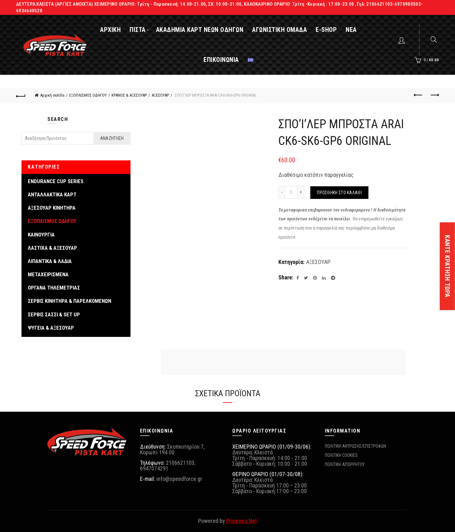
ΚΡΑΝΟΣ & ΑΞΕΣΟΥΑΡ (129, 95)
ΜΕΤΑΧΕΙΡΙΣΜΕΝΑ (48, 274)
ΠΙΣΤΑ (138, 29)
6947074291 (154, 468)
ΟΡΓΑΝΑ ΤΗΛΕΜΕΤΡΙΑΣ (54, 287)
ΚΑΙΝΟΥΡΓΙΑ (41, 234)
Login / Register (402, 40)
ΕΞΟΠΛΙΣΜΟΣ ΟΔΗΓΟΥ (88, 95)
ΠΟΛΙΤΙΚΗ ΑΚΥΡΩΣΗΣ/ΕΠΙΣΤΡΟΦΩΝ (355, 446)
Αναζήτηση (112, 138)
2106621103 (180, 462)
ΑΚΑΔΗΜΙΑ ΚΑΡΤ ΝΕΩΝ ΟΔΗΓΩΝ (200, 29)
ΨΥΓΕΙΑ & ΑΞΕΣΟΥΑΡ (51, 328)
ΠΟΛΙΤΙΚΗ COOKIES (341, 455)
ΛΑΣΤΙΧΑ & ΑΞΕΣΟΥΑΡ (52, 248)
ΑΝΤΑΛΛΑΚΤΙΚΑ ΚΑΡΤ (52, 194)
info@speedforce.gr (179, 478)
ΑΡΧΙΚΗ (110, 29)
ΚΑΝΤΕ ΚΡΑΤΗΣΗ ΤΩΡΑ (447, 266)
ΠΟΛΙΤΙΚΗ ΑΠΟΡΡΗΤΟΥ (345, 464)
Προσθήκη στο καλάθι (339, 192)
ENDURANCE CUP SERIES (55, 181)
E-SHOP (326, 29)
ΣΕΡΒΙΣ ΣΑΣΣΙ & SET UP (54, 314)
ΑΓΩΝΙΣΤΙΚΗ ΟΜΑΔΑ (279, 29)
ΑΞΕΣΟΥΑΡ (160, 95)
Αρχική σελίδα (52, 95)
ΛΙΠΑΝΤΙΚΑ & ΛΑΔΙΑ (50, 261)
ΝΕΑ (351, 29)
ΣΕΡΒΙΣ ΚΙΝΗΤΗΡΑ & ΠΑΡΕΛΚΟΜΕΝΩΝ (69, 301)
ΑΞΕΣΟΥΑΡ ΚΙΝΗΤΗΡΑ (52, 208)
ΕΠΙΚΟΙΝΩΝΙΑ (221, 59)
